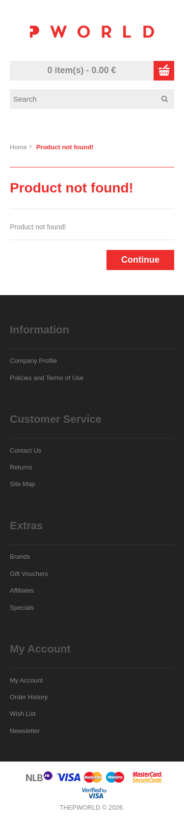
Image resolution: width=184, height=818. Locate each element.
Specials (22, 607)
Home (18, 147)
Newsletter (25, 731)
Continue (140, 260)
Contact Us (25, 450)
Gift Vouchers (29, 573)
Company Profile (33, 360)
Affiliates (22, 590)
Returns (21, 467)
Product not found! (65, 147)
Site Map (22, 484)
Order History (29, 697)
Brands (20, 556)
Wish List (23, 713)
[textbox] (95, 99)
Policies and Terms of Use (46, 378)
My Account (26, 680)
